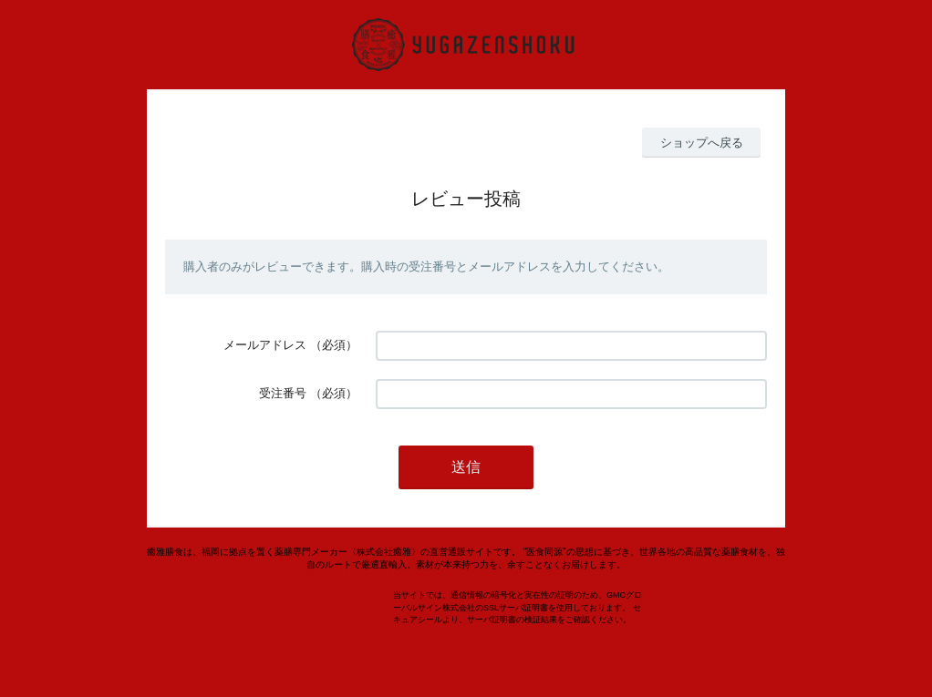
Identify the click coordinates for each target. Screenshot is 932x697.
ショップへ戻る (701, 142)
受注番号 (282, 393)
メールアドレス (264, 345)
